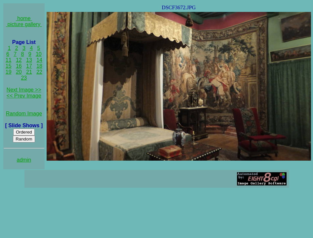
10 (39, 54)
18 (39, 66)
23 (24, 78)
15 (9, 66)
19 (9, 72)
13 (29, 60)
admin (24, 160)
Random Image (24, 113)
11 (9, 60)
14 (39, 60)
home (24, 18)
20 (19, 72)
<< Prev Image (24, 96)
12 (19, 60)
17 (29, 66)
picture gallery (24, 24)
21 (29, 72)
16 (19, 66)
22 (39, 72)
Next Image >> (24, 90)
